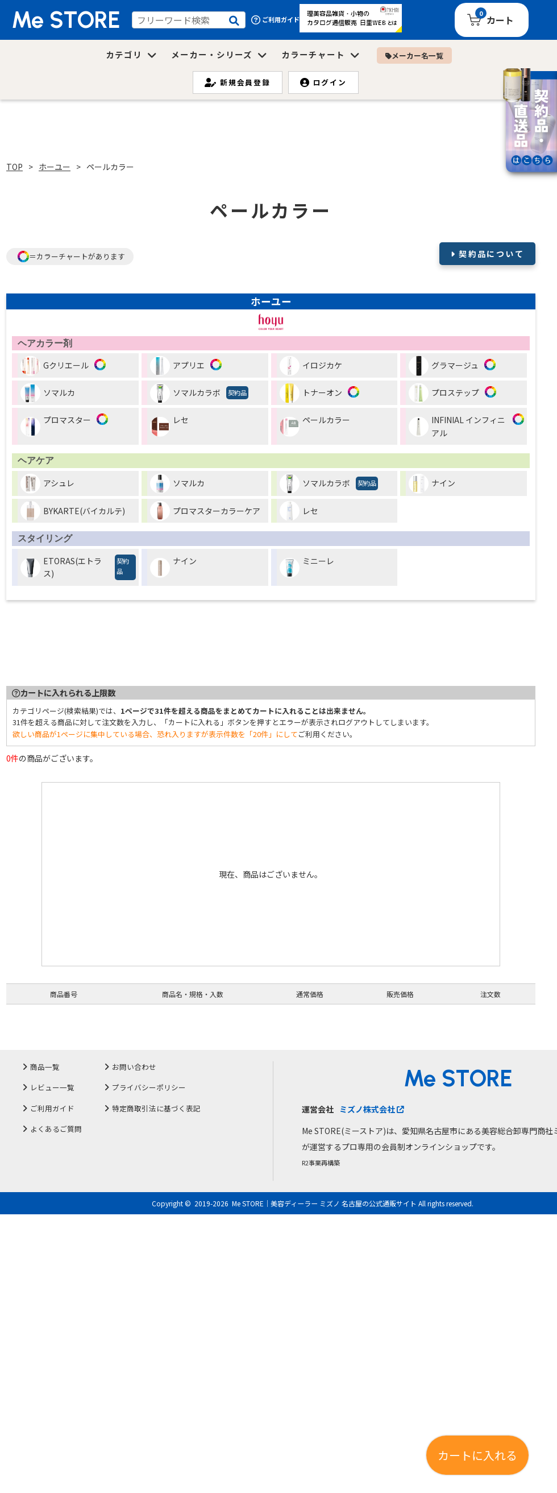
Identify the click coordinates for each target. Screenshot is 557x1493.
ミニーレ (307, 566)
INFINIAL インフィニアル (457, 426)
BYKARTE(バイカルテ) (72, 511)
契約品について (491, 253)
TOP (14, 166)
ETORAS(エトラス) (78, 567)
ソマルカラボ (199, 393)
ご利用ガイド (275, 19)
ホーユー (54, 166)
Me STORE (65, 20)
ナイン (432, 484)
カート (500, 20)
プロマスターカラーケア (205, 511)
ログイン (323, 82)
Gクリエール (54, 366)
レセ (169, 425)
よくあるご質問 (56, 1128)
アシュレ (47, 484)
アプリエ (177, 366)
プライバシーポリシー (149, 1087)
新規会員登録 (238, 82)
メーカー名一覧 (414, 55)
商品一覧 (45, 1066)
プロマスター (55, 425)
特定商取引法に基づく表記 (156, 1108)
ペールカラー (315, 425)
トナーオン (311, 393)
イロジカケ (311, 366)
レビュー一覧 (52, 1087)
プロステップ (444, 393)
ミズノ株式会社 (371, 1109)
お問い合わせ (134, 1066)
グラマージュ (444, 366)
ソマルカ (47, 393)
